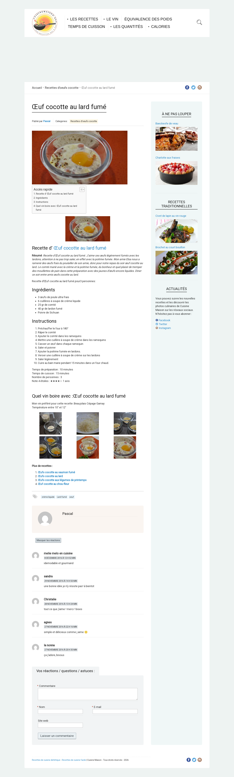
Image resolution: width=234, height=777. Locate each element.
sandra (48, 576)
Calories (160, 26)
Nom (41, 707)
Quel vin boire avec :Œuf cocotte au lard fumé (56, 208)
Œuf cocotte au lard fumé (80, 248)
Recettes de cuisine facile (74, 760)
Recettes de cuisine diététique (46, 760)
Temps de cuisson (86, 26)
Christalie (50, 599)
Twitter (161, 324)
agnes (48, 622)
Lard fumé (62, 497)
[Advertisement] (117, 59)
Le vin (112, 19)
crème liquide (48, 497)
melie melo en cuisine (58, 553)
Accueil (37, 88)
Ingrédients (42, 197)
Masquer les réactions (48, 540)
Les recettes (84, 19)
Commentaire (46, 686)
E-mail (97, 707)
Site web (43, 720)
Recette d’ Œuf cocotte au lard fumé (54, 193)
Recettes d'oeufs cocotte (61, 88)
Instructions (42, 202)
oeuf (71, 497)
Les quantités (128, 26)
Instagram (163, 328)
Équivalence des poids (148, 19)
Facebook (163, 320)
